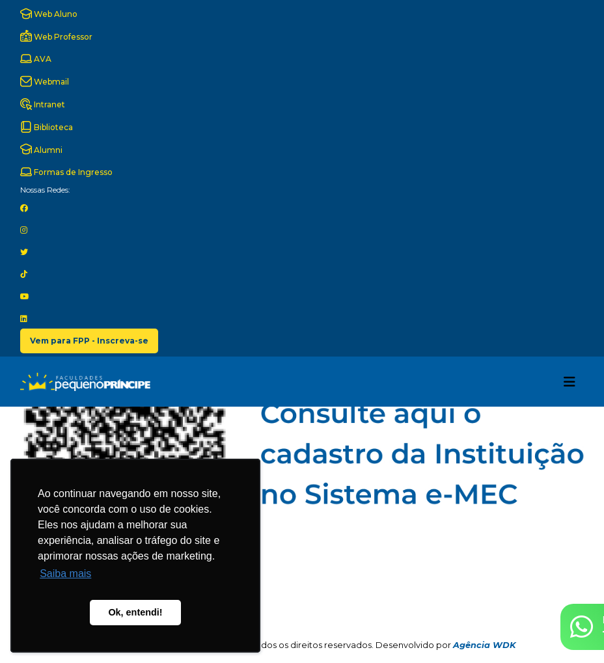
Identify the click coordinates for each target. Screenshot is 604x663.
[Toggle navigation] (569, 382)
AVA (35, 58)
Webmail (44, 81)
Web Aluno (48, 14)
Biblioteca (46, 127)
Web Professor (56, 36)
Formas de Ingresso (66, 172)
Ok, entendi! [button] (135, 612)
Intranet (42, 104)
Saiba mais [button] (65, 573)
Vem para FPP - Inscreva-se (89, 340)
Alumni (41, 149)
